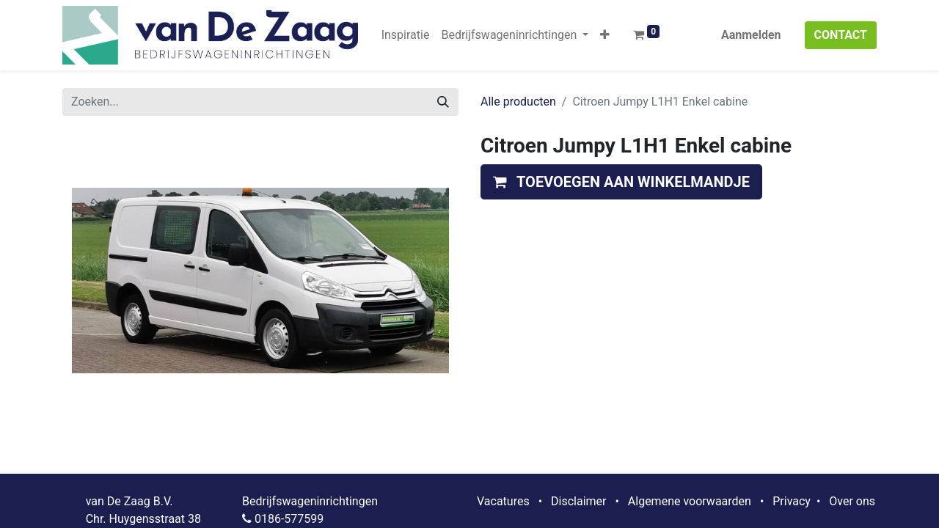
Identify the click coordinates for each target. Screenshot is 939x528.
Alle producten (518, 102)
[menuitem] (406, 35)
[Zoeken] (443, 102)
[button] (604, 35)
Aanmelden (751, 35)
